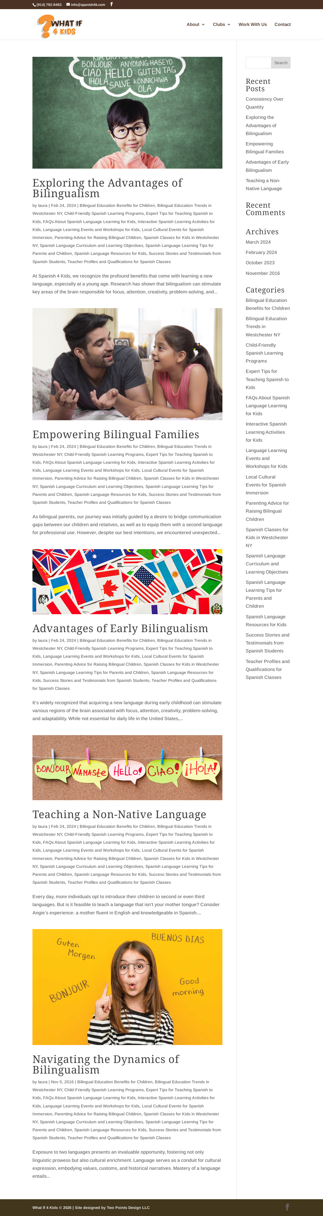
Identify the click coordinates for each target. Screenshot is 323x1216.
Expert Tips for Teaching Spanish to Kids (267, 379)
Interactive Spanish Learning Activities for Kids (266, 431)
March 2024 (258, 242)
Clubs (219, 24)
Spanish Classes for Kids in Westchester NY (267, 537)
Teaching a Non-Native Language (119, 814)
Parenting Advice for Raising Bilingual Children (98, 237)
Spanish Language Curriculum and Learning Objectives (91, 245)
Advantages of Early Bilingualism (120, 628)
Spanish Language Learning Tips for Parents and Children (94, 672)
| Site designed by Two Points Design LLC (111, 1207)
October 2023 (260, 262)
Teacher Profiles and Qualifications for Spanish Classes (119, 261)
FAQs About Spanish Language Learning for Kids (89, 221)
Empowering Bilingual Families (115, 434)
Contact (283, 24)
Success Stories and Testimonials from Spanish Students (96, 680)
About (193, 24)
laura (42, 205)
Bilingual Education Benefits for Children (117, 205)
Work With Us (253, 24)
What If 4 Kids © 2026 (52, 1207)
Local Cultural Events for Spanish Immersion (266, 484)
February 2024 (261, 252)
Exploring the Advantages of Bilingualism (107, 187)
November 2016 (263, 273)
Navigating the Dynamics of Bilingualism (105, 1064)
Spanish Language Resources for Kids (110, 253)
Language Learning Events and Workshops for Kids (91, 229)
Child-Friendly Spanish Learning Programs (104, 213)
